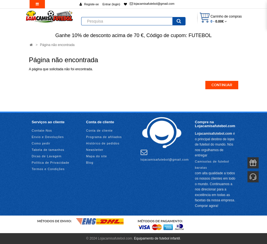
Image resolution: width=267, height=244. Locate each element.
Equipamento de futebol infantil (157, 238)
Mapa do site (96, 156)
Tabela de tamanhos (48, 149)
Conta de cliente (99, 130)
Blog (89, 162)
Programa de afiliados (104, 137)
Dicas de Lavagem (47, 156)
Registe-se (91, 4)
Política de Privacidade (50, 162)
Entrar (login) (111, 4)
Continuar (221, 85)
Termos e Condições (48, 169)
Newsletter (95, 149)
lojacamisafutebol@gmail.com (152, 3)
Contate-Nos (42, 130)
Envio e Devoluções (48, 137)
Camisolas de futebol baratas (212, 164)
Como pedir (41, 143)
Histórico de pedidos (103, 143)
